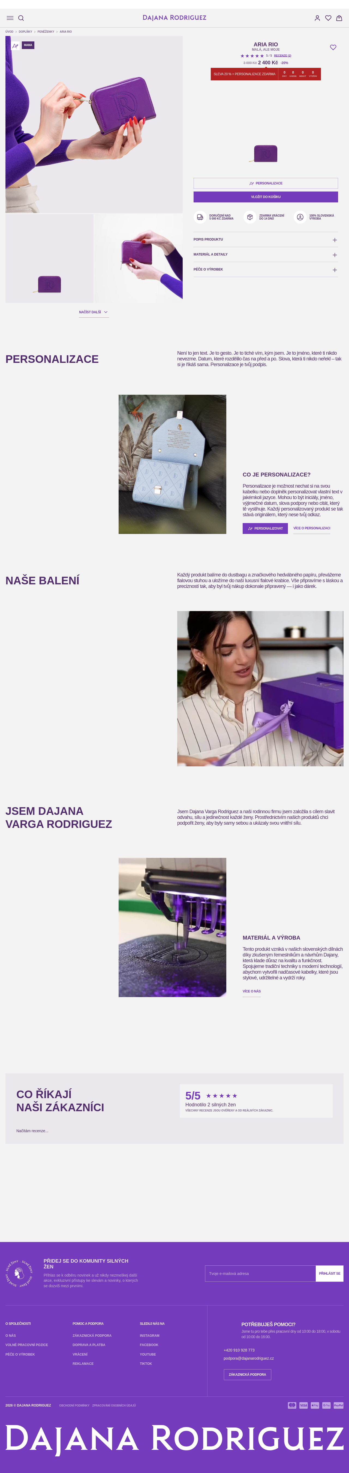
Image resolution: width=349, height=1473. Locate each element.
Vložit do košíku (17, 417)
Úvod (18, 84)
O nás (7, 1101)
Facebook (29, 1120)
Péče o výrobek (66, 1101)
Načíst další (17, 194)
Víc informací (14, 662)
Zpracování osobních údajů (63, 1193)
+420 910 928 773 (18, 1178)
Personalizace (18, 376)
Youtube (46, 1120)
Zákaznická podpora (20, 1110)
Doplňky (20, 89)
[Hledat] (19, 20)
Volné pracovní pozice (32, 1101)
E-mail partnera (15, 1294)
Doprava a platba (53, 1110)
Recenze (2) (21, 350)
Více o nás (11, 981)
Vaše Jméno (12, 1288)
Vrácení (76, 1110)
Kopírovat (61, 1431)
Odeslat (10, 1300)
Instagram (11, 1120)
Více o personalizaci (55, 779)
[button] (7, 54)
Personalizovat (19, 438)
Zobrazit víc (13, 1333)
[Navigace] (7, 21)
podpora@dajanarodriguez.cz (60, 1178)
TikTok (60, 1120)
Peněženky (22, 94)
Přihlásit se (62, 1091)
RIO (22, 610)
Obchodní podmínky (20, 1193)
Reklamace (94, 1110)
